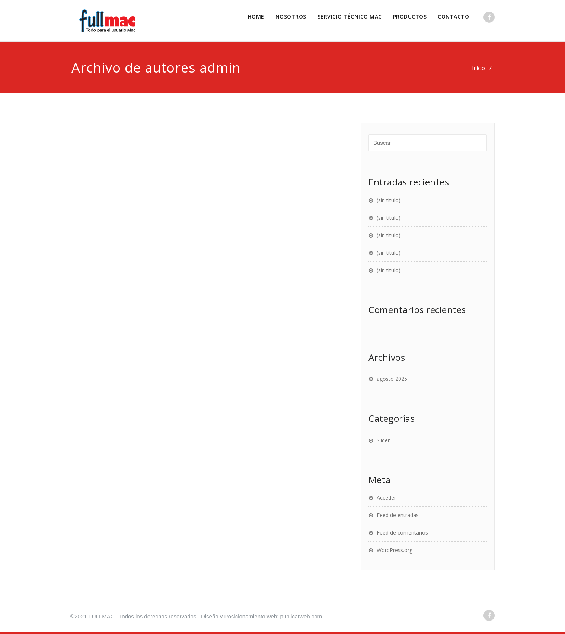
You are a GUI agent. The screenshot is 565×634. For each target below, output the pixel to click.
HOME (256, 16)
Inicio (478, 67)
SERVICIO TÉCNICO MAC (349, 16)
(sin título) (388, 200)
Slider (383, 440)
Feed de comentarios (402, 532)
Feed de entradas (398, 515)
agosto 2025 (392, 378)
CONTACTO (453, 16)
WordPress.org (394, 550)
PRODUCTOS (410, 16)
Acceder (386, 497)
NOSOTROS (290, 16)
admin (220, 67)
